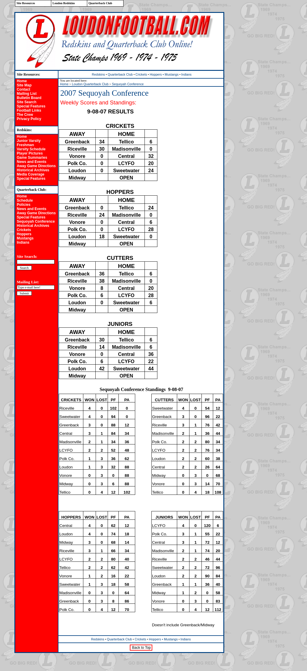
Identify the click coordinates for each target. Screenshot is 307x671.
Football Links (29, 110)
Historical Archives (33, 170)
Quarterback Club (120, 74)
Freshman (25, 145)
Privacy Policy (29, 119)
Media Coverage (30, 174)
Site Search (26, 102)
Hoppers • (157, 74)
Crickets (24, 230)
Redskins (98, 74)
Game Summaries (32, 157)
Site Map (24, 85)
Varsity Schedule (31, 149)
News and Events (31, 162)
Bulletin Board (29, 98)
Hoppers (24, 234)
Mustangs (25, 238)
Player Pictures (30, 153)
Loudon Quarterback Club (90, 84)
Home (22, 81)
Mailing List (27, 94)
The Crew (25, 115)
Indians (23, 242)
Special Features (31, 106)
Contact (23, 89)
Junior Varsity (28, 141)
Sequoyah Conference (36, 221)
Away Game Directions (36, 166)
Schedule (25, 200)
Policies (23, 205)
